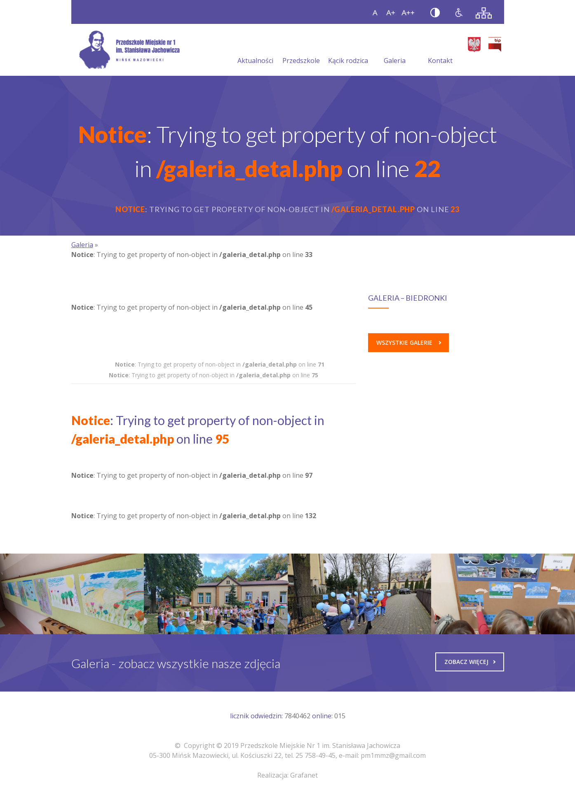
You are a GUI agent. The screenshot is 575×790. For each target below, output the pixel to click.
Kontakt (440, 50)
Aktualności (255, 50)
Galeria (395, 50)
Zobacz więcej (469, 662)
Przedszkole (301, 50)
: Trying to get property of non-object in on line (219, 364)
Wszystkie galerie (408, 342)
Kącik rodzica (348, 50)
